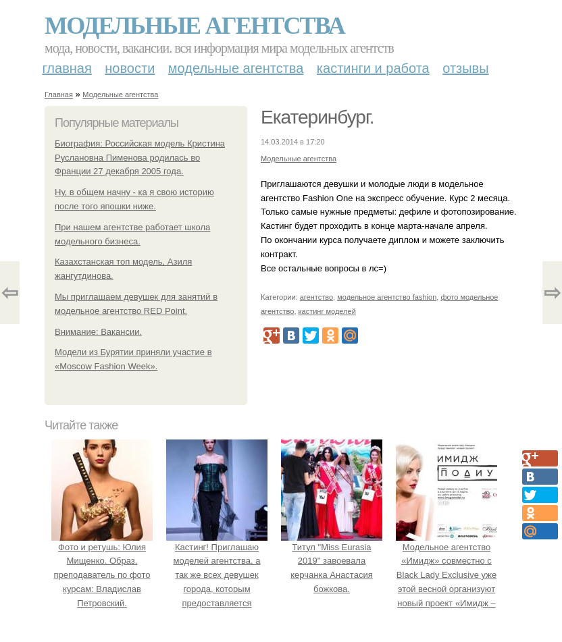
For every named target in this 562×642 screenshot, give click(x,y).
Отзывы (465, 68)
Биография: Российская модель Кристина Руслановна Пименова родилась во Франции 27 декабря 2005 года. (140, 157)
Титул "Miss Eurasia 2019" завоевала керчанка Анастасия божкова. (331, 561)
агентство (316, 297)
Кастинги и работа (373, 68)
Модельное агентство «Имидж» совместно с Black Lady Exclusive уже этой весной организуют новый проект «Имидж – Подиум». (446, 575)
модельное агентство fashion (386, 297)
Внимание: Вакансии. (98, 332)
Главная (67, 68)
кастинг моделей (327, 311)
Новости (130, 68)
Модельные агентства (194, 25)
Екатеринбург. (317, 117)
